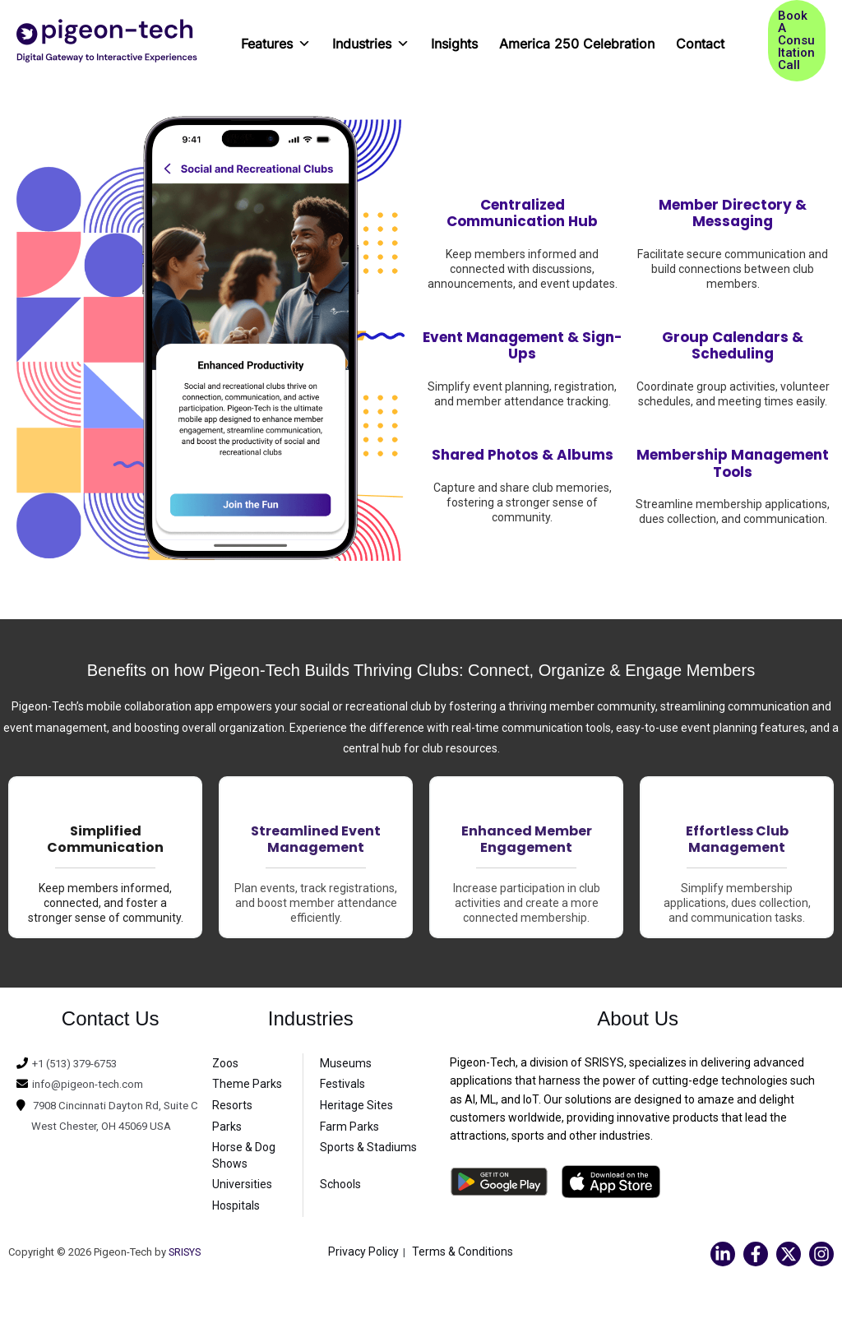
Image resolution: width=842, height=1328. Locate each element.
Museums (346, 1063)
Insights (454, 43)
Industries (370, 38)
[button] (797, 40)
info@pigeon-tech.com (91, 1083)
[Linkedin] (722, 1254)
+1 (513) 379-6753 (80, 1063)
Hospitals (236, 1205)
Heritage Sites (356, 1105)
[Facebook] (755, 1254)
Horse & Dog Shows (243, 1155)
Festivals (342, 1083)
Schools (340, 1184)
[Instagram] (821, 1254)
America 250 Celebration (577, 43)
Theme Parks (247, 1083)
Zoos (225, 1063)
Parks (227, 1126)
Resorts (232, 1105)
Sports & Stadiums (368, 1147)
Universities (242, 1184)
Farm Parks (349, 1126)
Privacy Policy (363, 1251)
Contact (700, 43)
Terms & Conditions (462, 1251)
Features (276, 38)
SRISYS (186, 1252)
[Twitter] (788, 1254)
